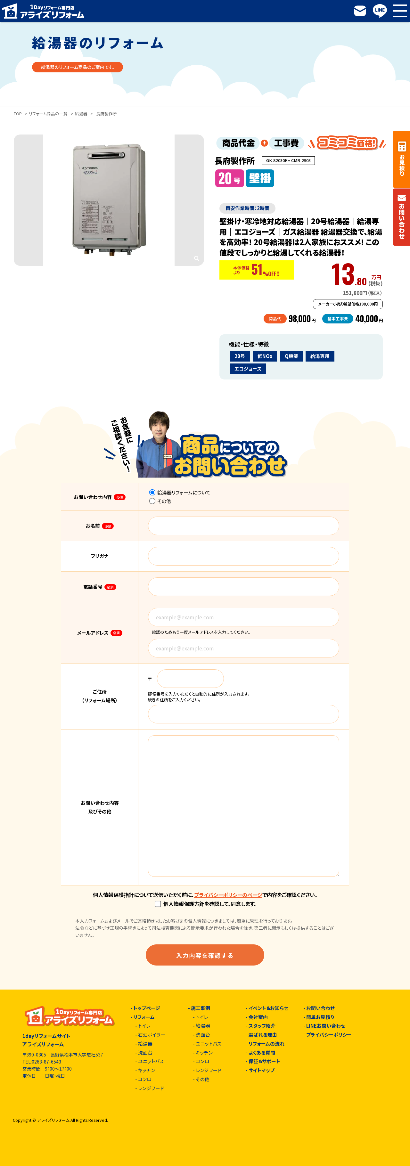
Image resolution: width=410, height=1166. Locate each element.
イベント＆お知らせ (268, 1008)
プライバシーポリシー (329, 1035)
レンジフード (151, 1088)
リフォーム (144, 1017)
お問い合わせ (320, 1008)
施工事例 (200, 1008)
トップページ (146, 1008)
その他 (160, 501)
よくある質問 (262, 1053)
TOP (18, 113)
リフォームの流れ (266, 1044)
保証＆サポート (264, 1061)
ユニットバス (151, 1061)
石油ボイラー (151, 1035)
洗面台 (145, 1053)
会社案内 (258, 1017)
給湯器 (81, 113)
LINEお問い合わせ (325, 1026)
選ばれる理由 (263, 1035)
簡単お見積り (320, 1017)
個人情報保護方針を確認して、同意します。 (206, 904)
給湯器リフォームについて (180, 492)
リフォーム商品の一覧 (48, 113)
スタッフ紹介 (262, 1026)
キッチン (146, 1070)
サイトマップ (262, 1070)
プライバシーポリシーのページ (228, 895)
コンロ (145, 1079)
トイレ (144, 1026)
